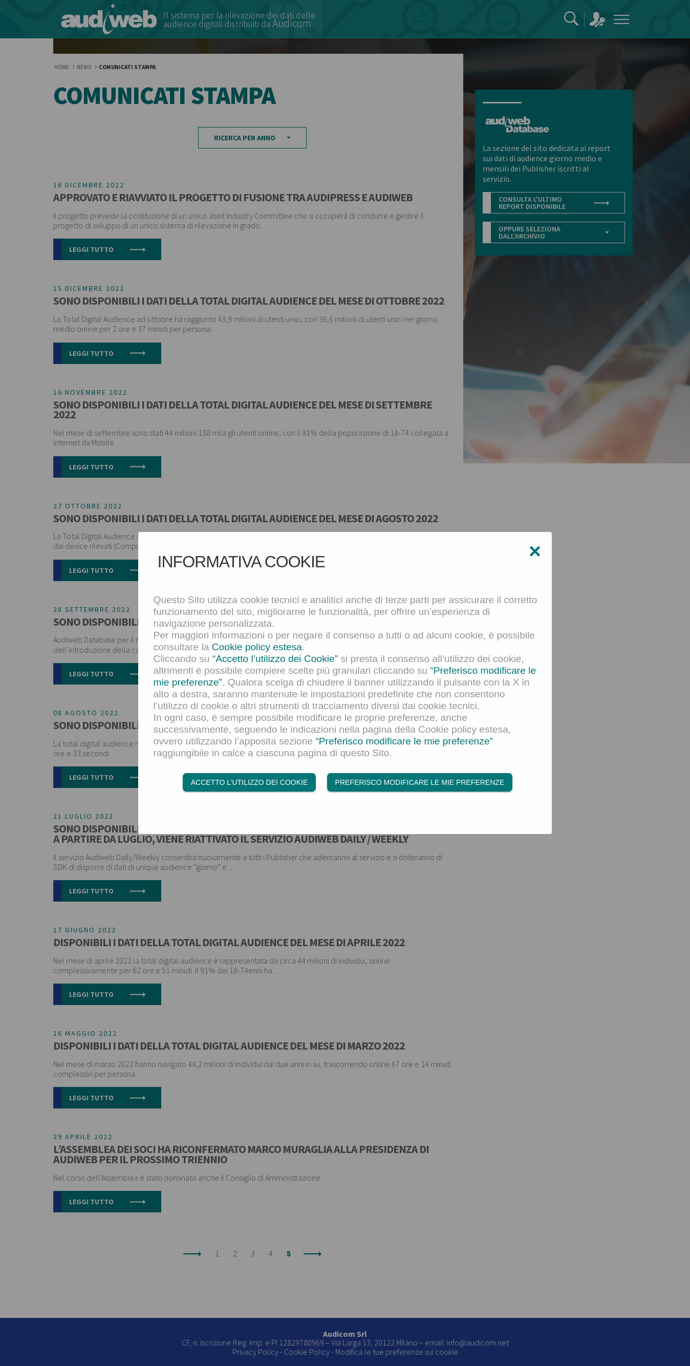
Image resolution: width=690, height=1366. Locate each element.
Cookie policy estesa (257, 647)
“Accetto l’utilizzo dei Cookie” (275, 658)
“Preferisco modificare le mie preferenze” (404, 741)
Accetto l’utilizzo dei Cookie (249, 782)
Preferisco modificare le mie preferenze (420, 782)
